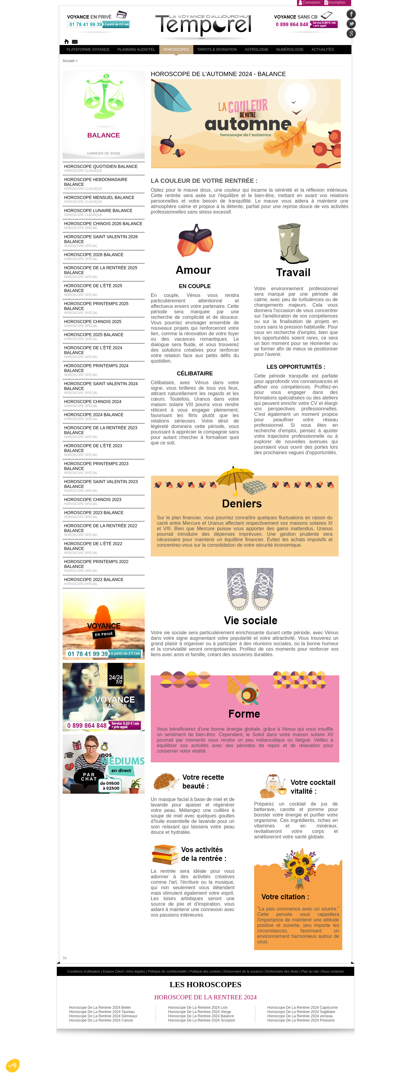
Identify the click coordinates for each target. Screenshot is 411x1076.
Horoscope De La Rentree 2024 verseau (300, 1016)
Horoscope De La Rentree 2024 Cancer (101, 1020)
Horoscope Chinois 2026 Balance (103, 225)
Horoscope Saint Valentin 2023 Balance (103, 486)
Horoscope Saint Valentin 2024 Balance (103, 388)
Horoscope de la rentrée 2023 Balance (103, 432)
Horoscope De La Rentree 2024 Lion (197, 1007)
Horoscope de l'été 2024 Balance (103, 352)
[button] (12, 1065)
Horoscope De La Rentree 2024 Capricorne (303, 1007)
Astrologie (256, 49)
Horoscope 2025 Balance (103, 336)
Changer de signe (104, 153)
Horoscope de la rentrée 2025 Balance (103, 272)
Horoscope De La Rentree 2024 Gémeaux (103, 1016)
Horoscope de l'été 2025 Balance (103, 290)
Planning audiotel (136, 49)
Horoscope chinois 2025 (103, 323)
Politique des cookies (205, 971)
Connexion (311, 2)
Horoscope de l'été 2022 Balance (103, 548)
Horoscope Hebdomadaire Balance (103, 184)
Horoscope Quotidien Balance (103, 168)
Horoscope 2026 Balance (103, 256)
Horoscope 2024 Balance (103, 416)
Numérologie (290, 49)
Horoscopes (176, 49)
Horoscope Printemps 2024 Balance (103, 370)
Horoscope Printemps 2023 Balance (103, 468)
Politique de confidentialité (167, 971)
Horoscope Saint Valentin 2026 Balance (103, 241)
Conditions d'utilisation (83, 971)
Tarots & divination (217, 49)
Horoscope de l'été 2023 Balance (103, 450)
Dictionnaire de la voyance (243, 971)
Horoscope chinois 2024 (103, 403)
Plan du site (310, 971)
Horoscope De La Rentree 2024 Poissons (301, 1020)
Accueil (68, 61)
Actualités (323, 49)
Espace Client (113, 971)
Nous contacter (333, 971)
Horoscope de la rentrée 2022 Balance (103, 530)
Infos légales (135, 971)
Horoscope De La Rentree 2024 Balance (201, 1016)
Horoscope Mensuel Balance (103, 199)
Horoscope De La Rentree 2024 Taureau (102, 1012)
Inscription (337, 2)
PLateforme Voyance (88, 49)
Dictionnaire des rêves (282, 971)
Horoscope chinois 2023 (103, 501)
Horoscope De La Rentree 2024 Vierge (199, 1012)
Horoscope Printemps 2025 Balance (103, 308)
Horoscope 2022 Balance (103, 581)
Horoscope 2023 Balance (103, 514)
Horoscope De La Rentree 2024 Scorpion (201, 1020)
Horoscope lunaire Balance (103, 212)
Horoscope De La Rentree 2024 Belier (100, 1007)
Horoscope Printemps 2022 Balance (103, 566)
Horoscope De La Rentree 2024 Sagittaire (301, 1012)
